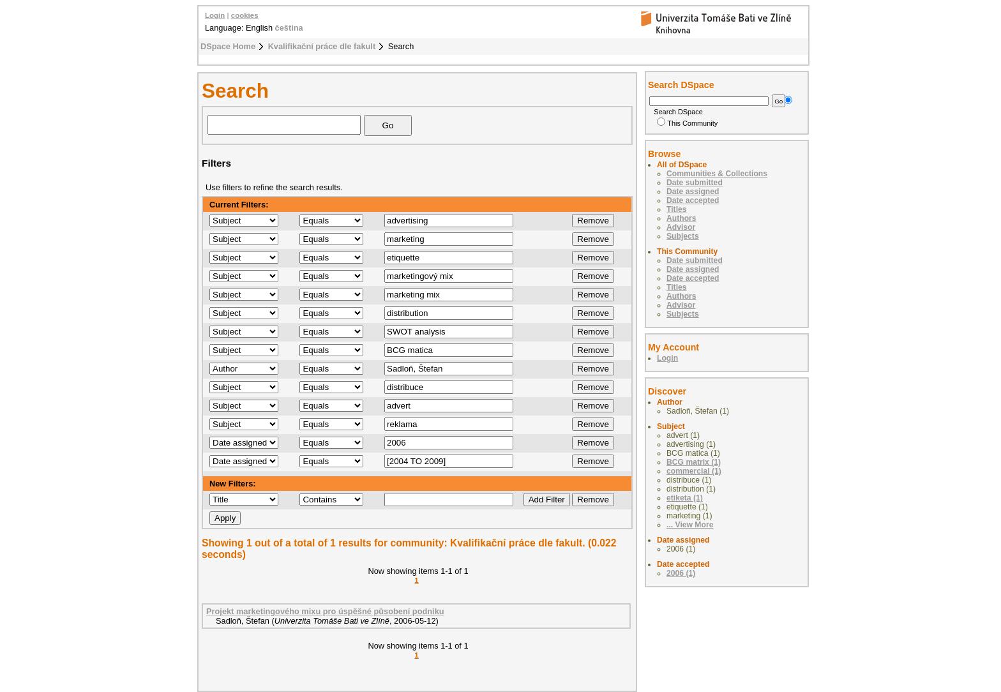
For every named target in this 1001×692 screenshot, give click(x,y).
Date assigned (692, 191)
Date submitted (694, 182)
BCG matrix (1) (693, 462)
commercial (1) (693, 471)
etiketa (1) (684, 497)
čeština (289, 28)
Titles (676, 209)
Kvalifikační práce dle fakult (322, 46)
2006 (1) (680, 573)
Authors (681, 218)
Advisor (680, 227)
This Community (687, 123)
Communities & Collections (716, 173)
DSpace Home (227, 46)
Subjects (682, 236)
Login (215, 15)
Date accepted (692, 200)
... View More (689, 524)
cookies (245, 15)
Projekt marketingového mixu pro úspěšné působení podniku (325, 611)
